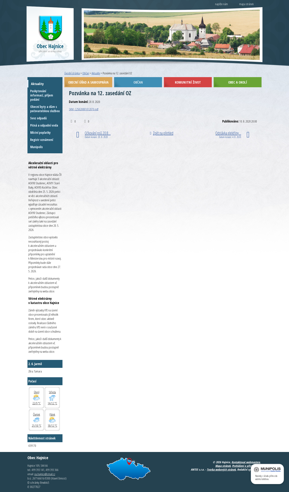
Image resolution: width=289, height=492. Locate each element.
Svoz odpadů (38, 118)
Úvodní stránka (72, 73)
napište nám (221, 4)
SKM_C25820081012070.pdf (83, 109)
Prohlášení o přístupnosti (246, 466)
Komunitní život (188, 82)
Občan (85, 73)
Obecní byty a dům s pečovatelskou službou (45, 109)
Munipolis (36, 147)
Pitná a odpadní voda (44, 125)
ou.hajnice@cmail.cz (44, 474)
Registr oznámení (41, 140)
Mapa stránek (223, 466)
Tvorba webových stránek (221, 469)
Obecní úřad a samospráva (88, 82)
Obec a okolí (237, 82)
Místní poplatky (40, 132)
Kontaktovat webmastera (245, 462)
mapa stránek (246, 4)
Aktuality (96, 73)
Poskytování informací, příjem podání (41, 95)
